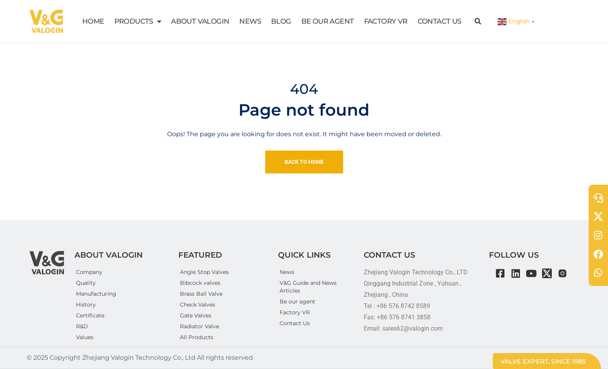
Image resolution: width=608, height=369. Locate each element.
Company (89, 272)
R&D (82, 326)
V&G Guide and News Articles (308, 286)
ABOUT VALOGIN (200, 21)
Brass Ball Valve (201, 293)
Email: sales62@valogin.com (403, 328)
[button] (478, 21)
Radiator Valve (199, 326)
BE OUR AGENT (327, 21)
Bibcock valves (200, 282)
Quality (86, 282)
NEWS (250, 21)
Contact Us (295, 323)
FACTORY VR (386, 21)
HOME (93, 21)
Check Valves (197, 304)
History (86, 304)
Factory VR (295, 312)
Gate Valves (195, 315)
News (287, 272)
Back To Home (304, 162)
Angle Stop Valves (204, 272)
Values (84, 337)
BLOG (281, 21)
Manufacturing (96, 293)
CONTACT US (439, 21)
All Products (196, 337)
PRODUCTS (137, 21)
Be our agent (297, 301)
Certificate (90, 315)
